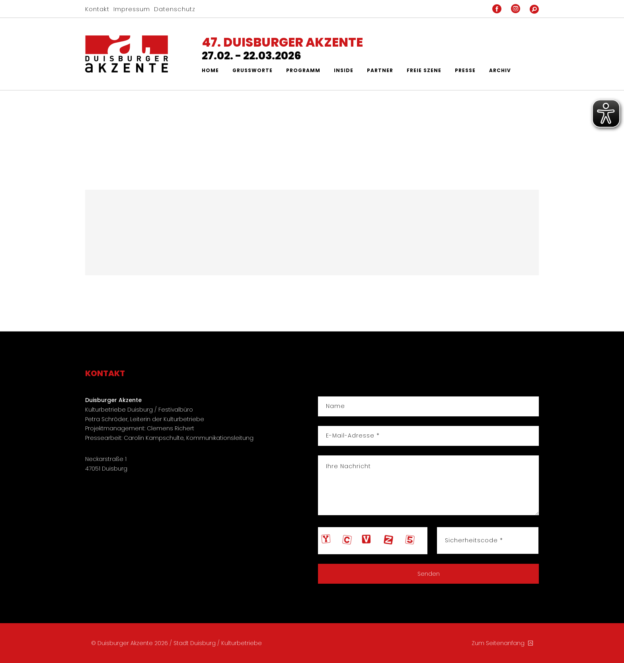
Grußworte (252, 70)
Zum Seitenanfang (502, 643)
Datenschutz (174, 9)
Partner (380, 70)
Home (210, 70)
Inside (343, 70)
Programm (303, 70)
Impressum (131, 9)
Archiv (500, 70)
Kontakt (97, 9)
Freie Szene (424, 70)
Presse (465, 70)
